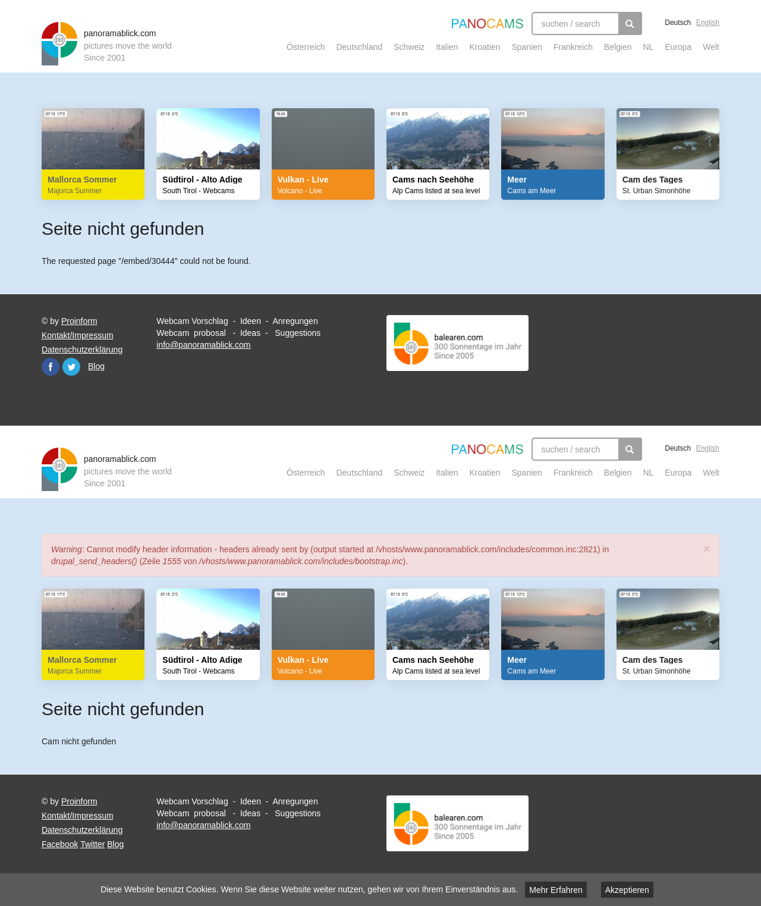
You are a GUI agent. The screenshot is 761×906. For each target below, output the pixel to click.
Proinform (79, 321)
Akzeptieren (627, 890)
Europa (678, 47)
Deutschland (359, 47)
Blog (96, 366)
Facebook (50, 367)
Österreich (306, 47)
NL (648, 47)
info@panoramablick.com (203, 345)
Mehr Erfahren (555, 890)
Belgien (618, 47)
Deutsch (678, 22)
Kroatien (484, 47)
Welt (711, 47)
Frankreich (573, 47)
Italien (447, 47)
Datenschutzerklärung (82, 349)
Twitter (71, 367)
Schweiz (409, 47)
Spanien (527, 47)
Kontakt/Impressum (78, 335)
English (707, 22)
